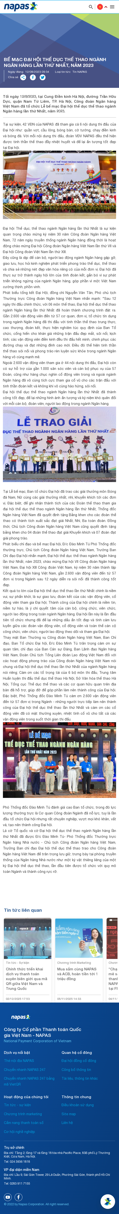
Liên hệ (67, 1123)
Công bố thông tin (76, 1070)
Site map (69, 1114)
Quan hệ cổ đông (77, 1052)
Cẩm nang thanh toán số (24, 1123)
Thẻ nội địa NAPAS (19, 1061)
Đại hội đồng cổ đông (79, 1061)
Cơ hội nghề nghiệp (19, 1132)
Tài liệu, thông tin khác (80, 1078)
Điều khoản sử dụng (78, 1105)
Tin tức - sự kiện (17, 1105)
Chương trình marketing (23, 1114)
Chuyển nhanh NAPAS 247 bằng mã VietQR (29, 1081)
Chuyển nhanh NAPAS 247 (25, 1070)
